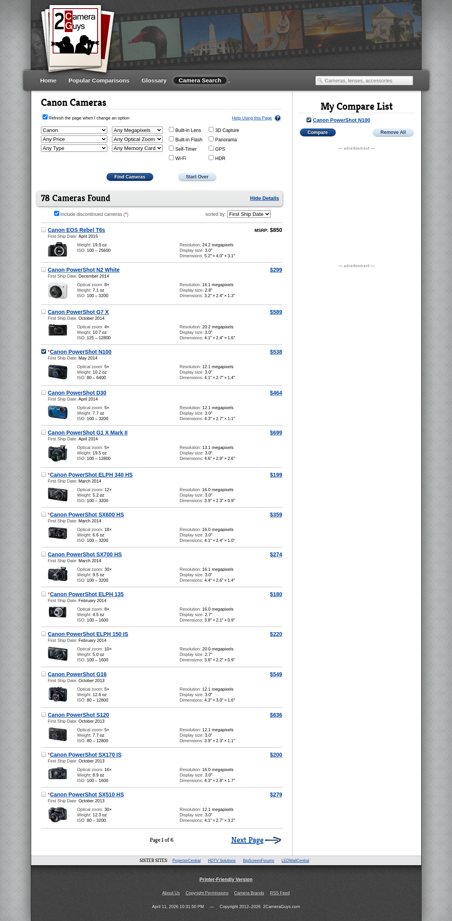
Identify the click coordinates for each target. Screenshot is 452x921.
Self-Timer (183, 149)
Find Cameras (129, 177)
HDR (217, 158)
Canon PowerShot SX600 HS (87, 514)
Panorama (223, 139)
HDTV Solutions (222, 861)
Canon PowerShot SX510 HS (87, 794)
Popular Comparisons (99, 80)
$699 (276, 432)
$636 (276, 715)
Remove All (393, 132)
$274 (276, 554)
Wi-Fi (177, 158)
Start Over (197, 177)
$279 (276, 794)
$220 (276, 634)
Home (48, 80)
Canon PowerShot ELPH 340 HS (91, 475)
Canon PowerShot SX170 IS (86, 755)
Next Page (247, 840)
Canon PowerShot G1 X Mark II (88, 432)
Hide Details (264, 198)
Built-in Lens (185, 130)
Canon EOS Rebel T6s (76, 230)
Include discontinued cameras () (91, 214)
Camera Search (200, 80)
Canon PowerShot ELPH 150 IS (88, 634)
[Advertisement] (271, 44)
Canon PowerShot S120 (78, 715)
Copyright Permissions (207, 893)
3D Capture (224, 130)
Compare (318, 132)
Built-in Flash (185, 139)
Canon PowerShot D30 (77, 393)
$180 (276, 594)
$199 (276, 475)
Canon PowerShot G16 (77, 674)
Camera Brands (249, 893)
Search (320, 80)
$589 (276, 312)
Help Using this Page (252, 118)
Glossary (154, 80)
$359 (276, 514)
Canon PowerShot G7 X (78, 312)
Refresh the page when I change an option (89, 118)
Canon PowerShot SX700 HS (85, 554)
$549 (276, 674)
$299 (276, 270)
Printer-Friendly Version (225, 879)
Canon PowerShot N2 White (84, 270)
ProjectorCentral (186, 861)
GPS (217, 149)
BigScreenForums (258, 861)
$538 (276, 352)
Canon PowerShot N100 (81, 352)
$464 (276, 393)
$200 (276, 755)
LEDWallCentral (295, 861)
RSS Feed (280, 893)
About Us (171, 893)
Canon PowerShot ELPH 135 (87, 594)
